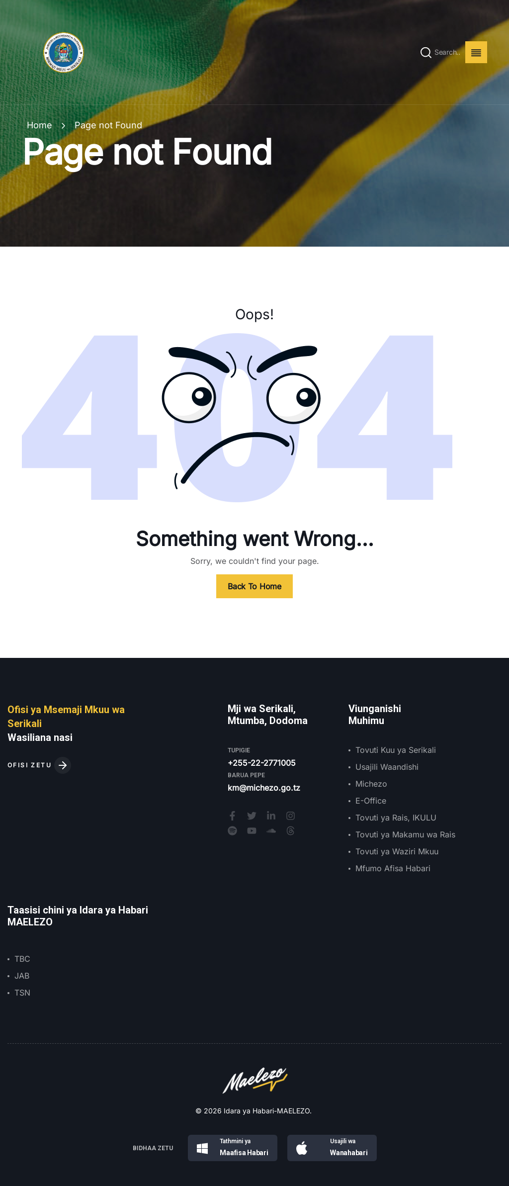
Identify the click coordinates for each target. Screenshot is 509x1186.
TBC (22, 959)
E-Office (370, 801)
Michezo (371, 784)
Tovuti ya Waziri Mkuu (396, 851)
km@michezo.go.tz (264, 788)
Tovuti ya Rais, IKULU (395, 817)
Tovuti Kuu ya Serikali (395, 750)
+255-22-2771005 (262, 763)
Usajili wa (342, 1141)
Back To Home (254, 586)
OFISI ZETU (39, 765)
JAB (21, 976)
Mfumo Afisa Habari (392, 868)
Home (39, 125)
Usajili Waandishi (387, 767)
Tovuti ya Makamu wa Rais (405, 834)
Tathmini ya (235, 1141)
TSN (22, 993)
